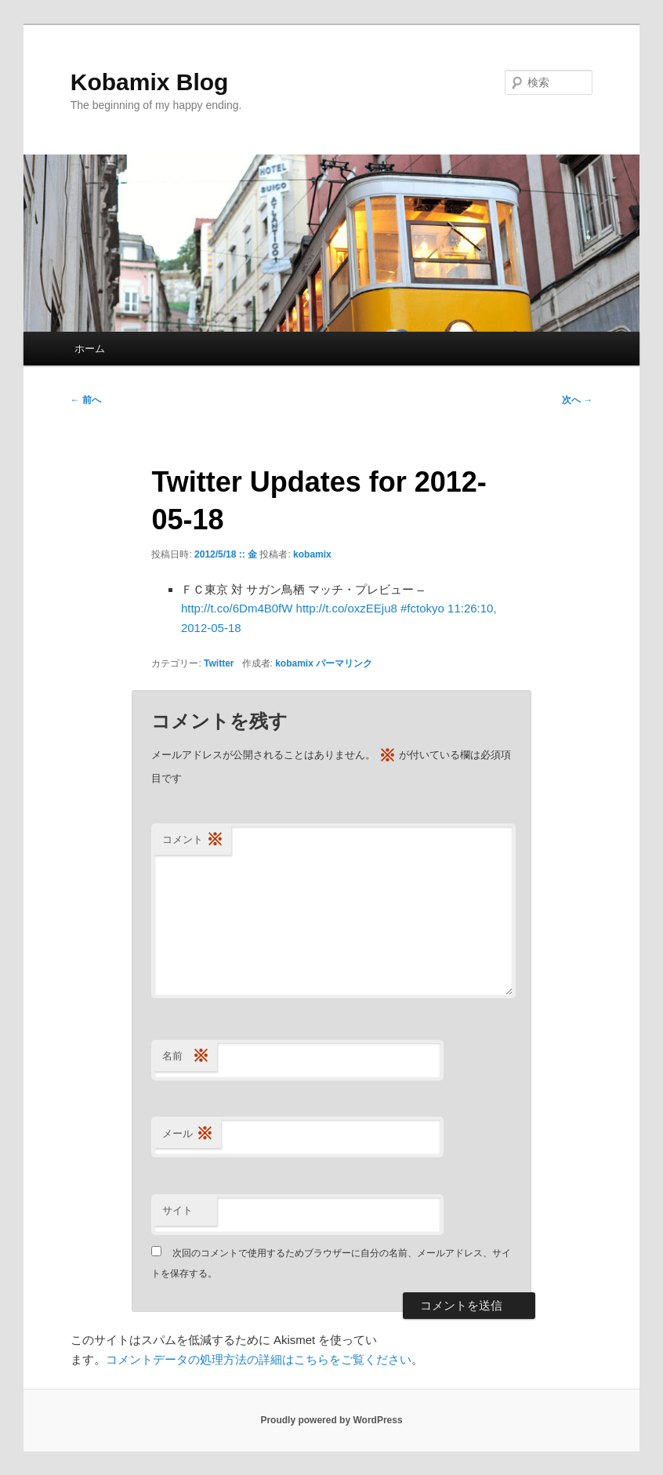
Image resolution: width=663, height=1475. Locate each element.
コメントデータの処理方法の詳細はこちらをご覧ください (258, 1359)
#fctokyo (422, 608)
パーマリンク (344, 663)
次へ (577, 399)
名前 (185, 1056)
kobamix (312, 554)
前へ (86, 399)
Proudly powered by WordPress (331, 1420)
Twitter (219, 663)
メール (187, 1134)
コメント (192, 840)
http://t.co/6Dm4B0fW (237, 608)
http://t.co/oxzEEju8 (346, 608)
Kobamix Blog (150, 82)
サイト (177, 1210)
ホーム (89, 348)
